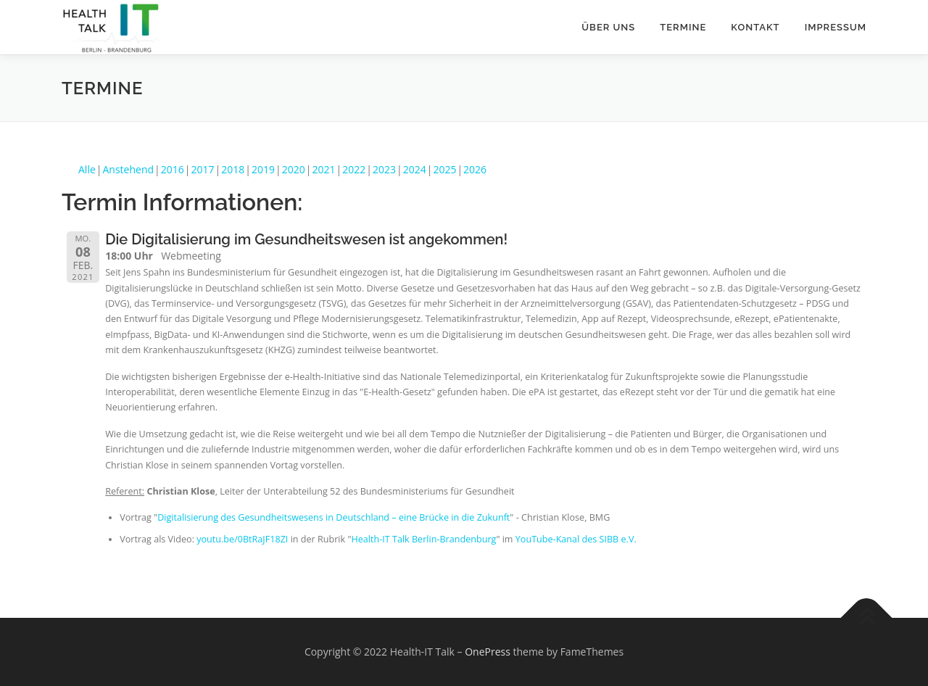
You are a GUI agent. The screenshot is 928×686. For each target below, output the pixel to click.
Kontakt (755, 27)
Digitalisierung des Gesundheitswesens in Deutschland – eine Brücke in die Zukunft (333, 517)
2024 (414, 169)
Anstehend (128, 169)
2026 (474, 169)
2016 (172, 169)
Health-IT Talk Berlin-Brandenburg (423, 539)
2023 (384, 169)
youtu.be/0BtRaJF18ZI (242, 539)
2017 (203, 169)
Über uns (608, 27)
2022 (353, 169)
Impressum (835, 27)
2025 (444, 169)
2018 (232, 169)
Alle (87, 169)
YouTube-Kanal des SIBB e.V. (576, 539)
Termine (683, 27)
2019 (263, 169)
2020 (293, 169)
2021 (323, 169)
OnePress (487, 651)
